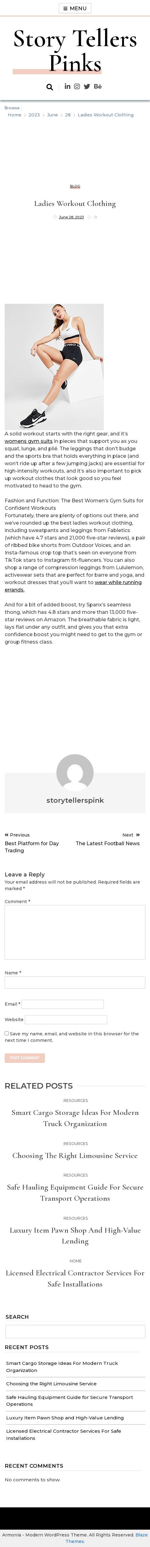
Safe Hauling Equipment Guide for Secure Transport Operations (75, 1192)
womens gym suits (29, 441)
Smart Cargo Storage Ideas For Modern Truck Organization (75, 1118)
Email (12, 1004)
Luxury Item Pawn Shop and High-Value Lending (65, 1418)
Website (14, 1019)
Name (13, 973)
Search (17, 1317)
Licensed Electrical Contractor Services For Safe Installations (75, 1278)
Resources (76, 1100)
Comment (17, 901)
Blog (75, 186)
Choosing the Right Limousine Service (51, 1384)
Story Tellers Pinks (75, 50)
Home (76, 1261)
